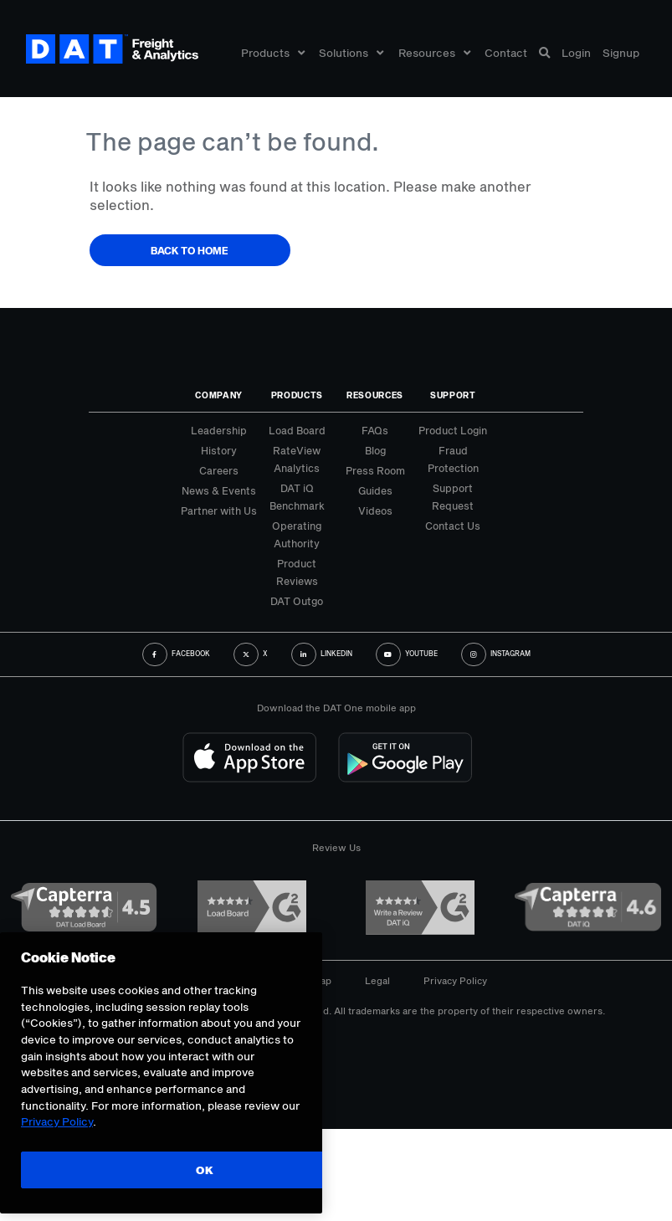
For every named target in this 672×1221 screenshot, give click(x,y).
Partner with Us (219, 510)
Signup (621, 52)
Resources (434, 52)
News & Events (219, 490)
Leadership (219, 430)
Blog (375, 450)
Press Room (375, 470)
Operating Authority (296, 534)
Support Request (453, 496)
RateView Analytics (297, 459)
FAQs (375, 430)
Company (219, 395)
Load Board (297, 430)
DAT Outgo (296, 601)
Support (453, 395)
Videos (375, 510)
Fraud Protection (453, 459)
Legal (377, 980)
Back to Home (189, 250)
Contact (506, 52)
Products (273, 52)
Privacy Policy (455, 980)
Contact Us (452, 525)
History (219, 450)
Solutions (351, 52)
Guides (375, 490)
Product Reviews (297, 572)
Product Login (452, 430)
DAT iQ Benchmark (297, 496)
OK (204, 1182)
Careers (219, 470)
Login (576, 52)
